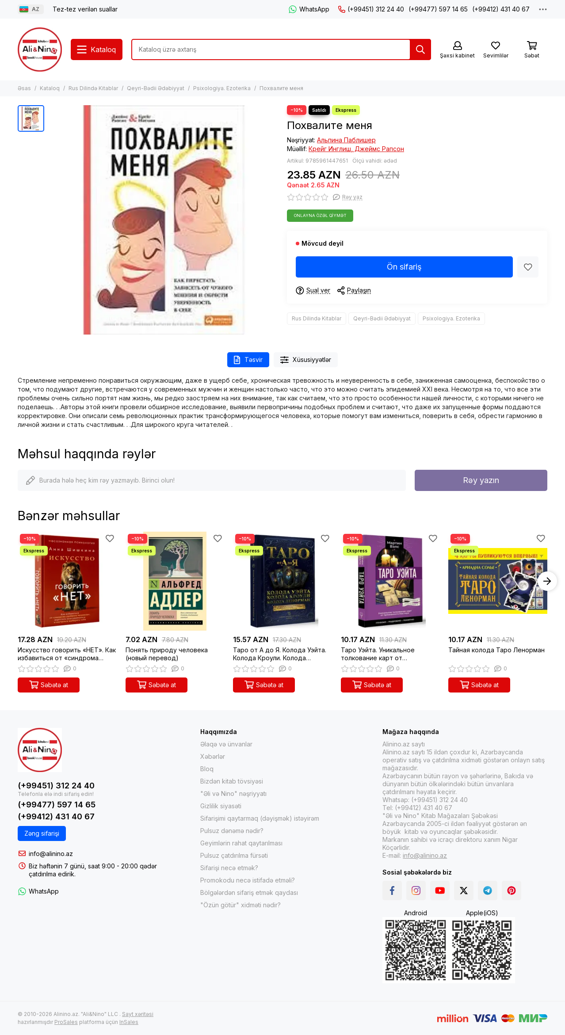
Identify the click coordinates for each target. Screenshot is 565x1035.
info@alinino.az (51, 853)
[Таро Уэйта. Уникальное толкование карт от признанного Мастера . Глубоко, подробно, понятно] (390, 581)
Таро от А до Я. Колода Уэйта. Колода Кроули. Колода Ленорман (279, 654)
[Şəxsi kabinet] (457, 50)
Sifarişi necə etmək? (229, 867)
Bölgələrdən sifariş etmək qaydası (249, 892)
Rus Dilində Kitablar (93, 88)
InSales (128, 1022)
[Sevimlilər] (495, 50)
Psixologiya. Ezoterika (222, 88)
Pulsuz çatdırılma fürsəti (234, 855)
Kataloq (50, 88)
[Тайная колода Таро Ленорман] (497, 581)
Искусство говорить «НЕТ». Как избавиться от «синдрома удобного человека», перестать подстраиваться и (67, 654)
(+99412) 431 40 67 (501, 9)
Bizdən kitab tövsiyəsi (231, 781)
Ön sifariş (404, 266)
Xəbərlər (212, 756)
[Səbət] (531, 50)
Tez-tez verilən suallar (85, 9)
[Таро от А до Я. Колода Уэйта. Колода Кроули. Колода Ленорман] (282, 581)
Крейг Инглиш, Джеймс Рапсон (356, 148)
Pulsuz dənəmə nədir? (231, 830)
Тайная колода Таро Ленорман (496, 650)
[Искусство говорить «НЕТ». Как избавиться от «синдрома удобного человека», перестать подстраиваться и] (67, 581)
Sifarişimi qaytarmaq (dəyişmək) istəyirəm (259, 818)
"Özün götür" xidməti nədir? (240, 905)
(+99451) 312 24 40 (371, 9)
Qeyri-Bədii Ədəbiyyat (155, 88)
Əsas (24, 88)
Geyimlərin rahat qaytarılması (241, 843)
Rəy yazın (481, 480)
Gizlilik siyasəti (220, 806)
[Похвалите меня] (163, 220)
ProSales (66, 1022)
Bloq (207, 768)
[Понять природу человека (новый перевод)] (175, 581)
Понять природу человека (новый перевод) (167, 654)
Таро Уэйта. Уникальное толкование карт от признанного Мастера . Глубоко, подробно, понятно (386, 654)
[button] (547, 581)
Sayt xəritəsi (137, 1014)
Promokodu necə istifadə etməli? (247, 880)
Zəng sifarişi (41, 833)
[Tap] (420, 49)
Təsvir (248, 360)
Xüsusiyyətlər (306, 360)
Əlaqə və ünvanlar (226, 744)
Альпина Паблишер (346, 140)
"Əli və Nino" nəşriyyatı (233, 793)
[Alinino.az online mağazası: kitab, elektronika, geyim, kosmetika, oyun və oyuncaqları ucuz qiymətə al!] (40, 49)
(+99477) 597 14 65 (438, 9)
